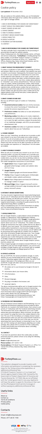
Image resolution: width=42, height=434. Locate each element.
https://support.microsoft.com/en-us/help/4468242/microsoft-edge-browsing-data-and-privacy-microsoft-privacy (22, 186)
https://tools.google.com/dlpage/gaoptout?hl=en (18, 249)
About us (4, 395)
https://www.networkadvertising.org (12, 209)
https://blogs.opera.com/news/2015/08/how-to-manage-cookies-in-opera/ (22, 180)
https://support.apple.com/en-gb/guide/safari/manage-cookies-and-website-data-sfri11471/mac (21, 165)
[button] (40, 2)
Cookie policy (5, 403)
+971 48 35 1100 (12, 417)
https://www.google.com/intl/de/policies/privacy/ (16, 295)
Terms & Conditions (8, 399)
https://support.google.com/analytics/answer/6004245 (18, 243)
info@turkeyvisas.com (12, 340)
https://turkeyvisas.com (8, 54)
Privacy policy (6, 401)
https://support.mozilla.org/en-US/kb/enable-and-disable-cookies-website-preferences (22, 176)
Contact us (4, 397)
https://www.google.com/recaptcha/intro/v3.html (17, 296)
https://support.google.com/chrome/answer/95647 (21, 172)
